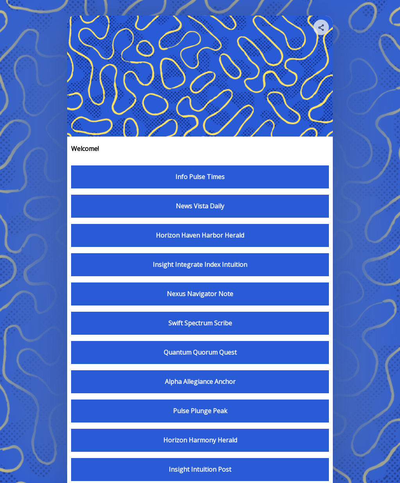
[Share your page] (321, 27)
